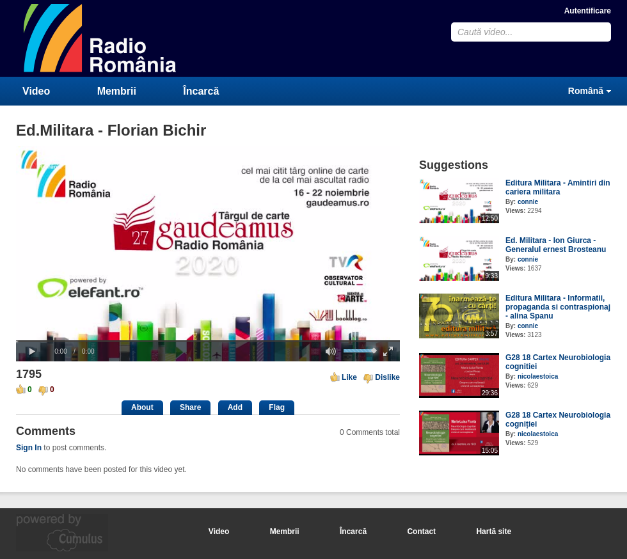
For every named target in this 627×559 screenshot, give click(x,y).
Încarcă (201, 91)
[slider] (208, 341)
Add (235, 407)
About (142, 407)
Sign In (29, 447)
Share (190, 407)
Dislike (387, 377)
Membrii (116, 91)
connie (528, 201)
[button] (32, 351)
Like (349, 377)
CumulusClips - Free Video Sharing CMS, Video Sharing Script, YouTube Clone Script (100, 38)
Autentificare (587, 10)
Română (585, 91)
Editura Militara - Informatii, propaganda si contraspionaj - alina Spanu (557, 307)
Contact (421, 531)
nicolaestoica (538, 376)
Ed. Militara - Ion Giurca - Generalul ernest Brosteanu (555, 245)
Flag (277, 407)
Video (36, 91)
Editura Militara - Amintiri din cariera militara (557, 187)
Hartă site (493, 531)
